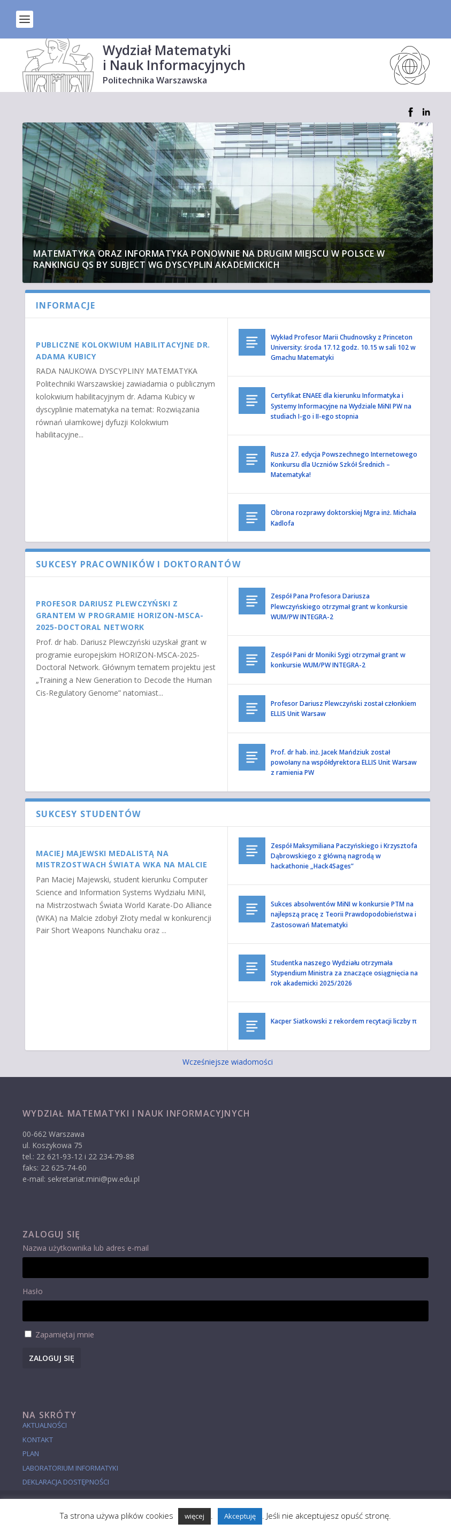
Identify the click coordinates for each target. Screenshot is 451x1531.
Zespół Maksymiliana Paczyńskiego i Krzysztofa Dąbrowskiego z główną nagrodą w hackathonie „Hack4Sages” (344, 856)
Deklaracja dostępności (65, 1482)
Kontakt (37, 1439)
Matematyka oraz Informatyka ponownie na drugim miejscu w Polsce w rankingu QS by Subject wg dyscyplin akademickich (209, 259)
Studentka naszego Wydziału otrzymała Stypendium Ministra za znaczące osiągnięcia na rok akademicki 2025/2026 (344, 973)
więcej (194, 1516)
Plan (30, 1453)
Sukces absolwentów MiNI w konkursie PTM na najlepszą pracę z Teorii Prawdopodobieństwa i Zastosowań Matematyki (343, 914)
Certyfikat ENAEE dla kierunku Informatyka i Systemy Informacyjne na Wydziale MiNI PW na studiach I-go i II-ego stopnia (341, 405)
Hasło (32, 1291)
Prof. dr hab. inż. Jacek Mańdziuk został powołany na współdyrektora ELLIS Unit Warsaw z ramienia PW (344, 762)
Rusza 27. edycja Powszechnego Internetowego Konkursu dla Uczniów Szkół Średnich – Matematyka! (344, 464)
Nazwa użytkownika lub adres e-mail (85, 1248)
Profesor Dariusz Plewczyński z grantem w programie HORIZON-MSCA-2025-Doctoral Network (120, 615)
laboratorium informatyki (70, 1468)
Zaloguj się (51, 1358)
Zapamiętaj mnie (64, 1334)
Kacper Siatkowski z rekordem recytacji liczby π (344, 1021)
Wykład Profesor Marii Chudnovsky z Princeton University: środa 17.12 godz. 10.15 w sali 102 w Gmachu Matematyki (343, 347)
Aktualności (44, 1425)
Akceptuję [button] (240, 1516)
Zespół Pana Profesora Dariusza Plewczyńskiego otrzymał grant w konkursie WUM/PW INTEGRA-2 (339, 606)
